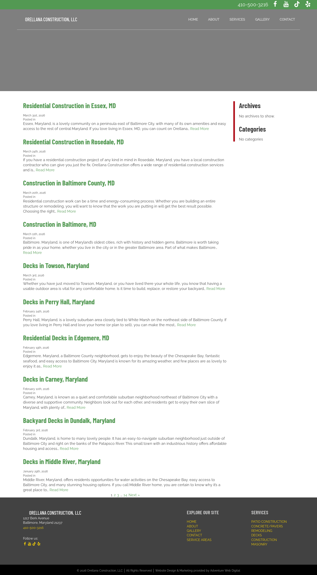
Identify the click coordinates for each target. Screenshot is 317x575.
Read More (199, 129)
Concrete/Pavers (267, 525)
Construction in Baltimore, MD (59, 223)
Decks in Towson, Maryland (56, 265)
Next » (134, 493)
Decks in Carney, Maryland (55, 378)
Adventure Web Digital (225, 569)
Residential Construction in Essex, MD (69, 105)
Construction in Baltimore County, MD (69, 182)
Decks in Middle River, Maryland (61, 460)
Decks (256, 534)
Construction (264, 538)
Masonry (259, 543)
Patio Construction (269, 520)
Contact (287, 19)
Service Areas (199, 538)
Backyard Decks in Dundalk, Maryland (69, 419)
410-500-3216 (253, 4)
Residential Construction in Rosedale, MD (73, 141)
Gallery (262, 19)
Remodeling (261, 529)
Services (237, 19)
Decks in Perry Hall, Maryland (59, 300)
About (213, 19)
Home (193, 19)
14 (125, 493)
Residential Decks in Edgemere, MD (66, 336)
